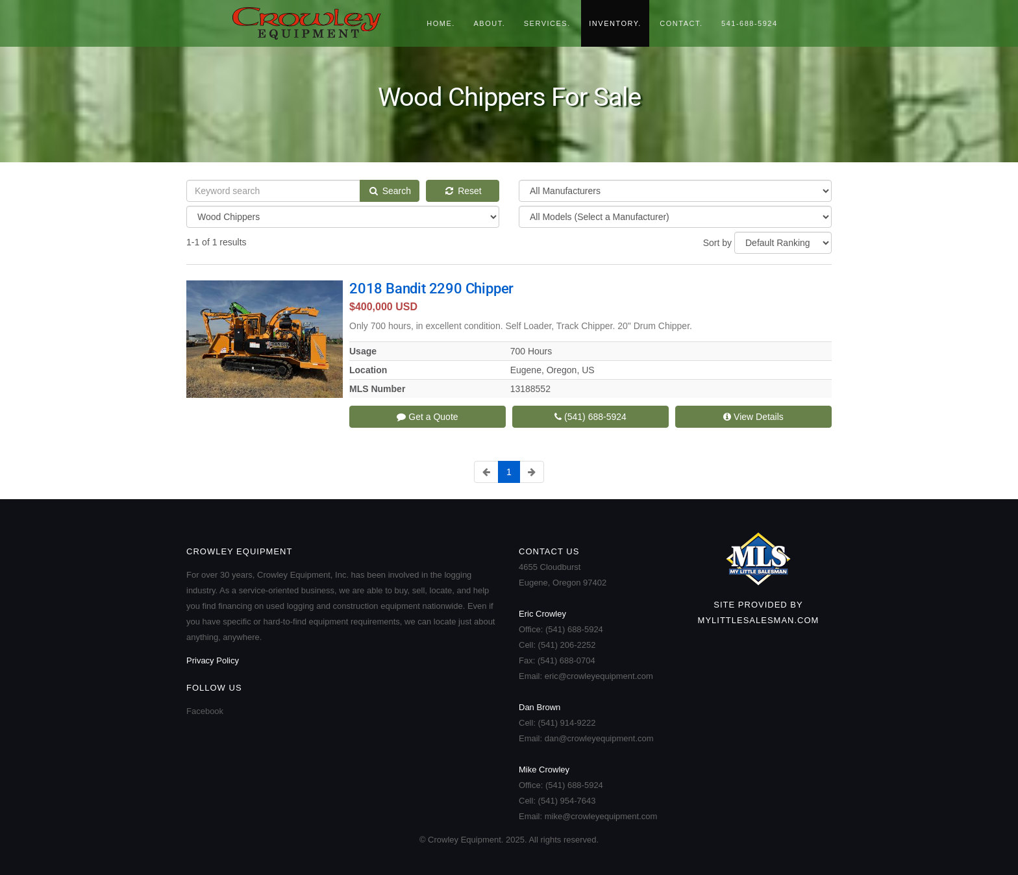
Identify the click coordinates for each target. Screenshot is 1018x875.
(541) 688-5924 (590, 417)
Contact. (681, 23)
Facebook (204, 711)
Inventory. (615, 23)
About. (489, 23)
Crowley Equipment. (313, 23)
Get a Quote (427, 417)
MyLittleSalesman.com (758, 620)
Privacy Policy (212, 660)
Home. (441, 23)
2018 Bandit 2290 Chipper (431, 288)
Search (389, 191)
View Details (753, 417)
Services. (547, 23)
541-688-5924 (749, 23)
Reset (462, 191)
